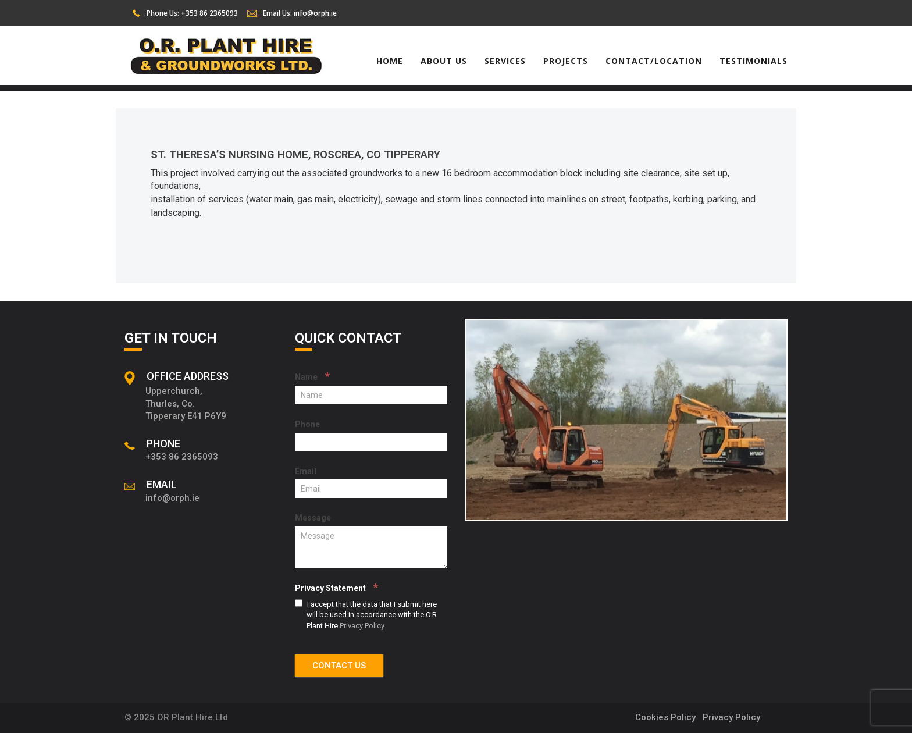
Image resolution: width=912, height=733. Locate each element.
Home (389, 60)
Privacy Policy (362, 625)
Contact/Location (653, 60)
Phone (307, 424)
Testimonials (753, 60)
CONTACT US (339, 665)
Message (313, 517)
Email (305, 471)
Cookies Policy (665, 717)
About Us (444, 60)
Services (505, 60)
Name (312, 376)
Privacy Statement (336, 587)
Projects (565, 60)
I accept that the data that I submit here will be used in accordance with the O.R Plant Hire (366, 614)
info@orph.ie (315, 13)
